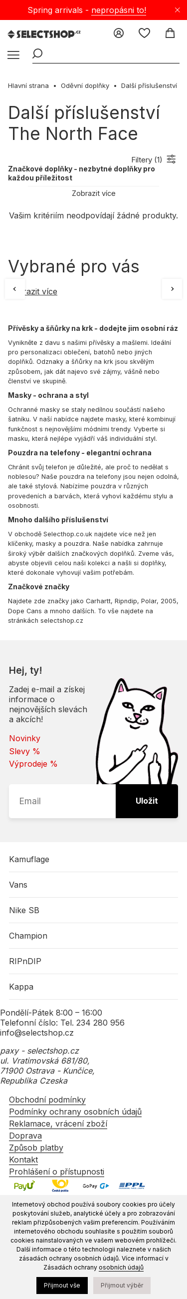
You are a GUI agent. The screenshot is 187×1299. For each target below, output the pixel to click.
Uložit (147, 801)
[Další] (172, 289)
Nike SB (24, 910)
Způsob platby (36, 1148)
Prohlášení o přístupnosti (56, 1172)
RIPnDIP (25, 961)
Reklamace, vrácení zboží (58, 1124)
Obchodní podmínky (47, 1100)
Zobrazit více (94, 193)
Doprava (25, 1136)
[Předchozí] (15, 289)
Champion (28, 936)
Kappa (21, 987)
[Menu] (12, 55)
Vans (18, 885)
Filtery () (147, 159)
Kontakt (23, 1160)
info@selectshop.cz (37, 1033)
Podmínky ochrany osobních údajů (75, 1112)
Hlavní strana (28, 85)
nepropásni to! (118, 10)
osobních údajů (121, 1267)
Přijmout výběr (122, 1285)
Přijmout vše (62, 1285)
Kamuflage (29, 859)
